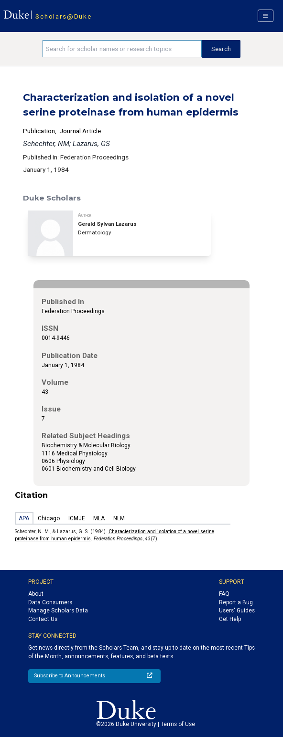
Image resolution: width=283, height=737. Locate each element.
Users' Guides (237, 610)
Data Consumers (50, 602)
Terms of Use (178, 724)
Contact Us (42, 619)
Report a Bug (236, 602)
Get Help (230, 619)
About (36, 593)
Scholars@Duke (63, 16)
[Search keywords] (122, 48)
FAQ (224, 593)
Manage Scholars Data (58, 610)
